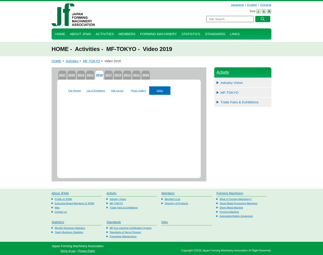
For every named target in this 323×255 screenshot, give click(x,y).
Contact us (61, 211)
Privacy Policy (86, 251)
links (165, 222)
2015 (118, 75)
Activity (222, 72)
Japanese (237, 4)
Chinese (265, 4)
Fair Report (74, 90)
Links (235, 34)
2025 (71, 75)
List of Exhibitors (96, 90)
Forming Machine (229, 211)
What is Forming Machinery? (235, 199)
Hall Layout (117, 90)
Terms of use (68, 251)
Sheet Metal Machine (231, 207)
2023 (81, 75)
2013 (127, 75)
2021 (90, 75)
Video (160, 90)
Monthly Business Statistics (70, 228)
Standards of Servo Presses (125, 232)
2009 (145, 75)
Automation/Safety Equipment (236, 216)
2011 (136, 75)
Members (127, 34)
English (252, 4)
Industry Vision (231, 83)
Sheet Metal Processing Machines (239, 203)
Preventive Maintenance (123, 236)
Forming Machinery (158, 34)
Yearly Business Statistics (69, 232)
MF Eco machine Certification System (131, 228)
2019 (99, 75)
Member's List (172, 199)
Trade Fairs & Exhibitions (239, 102)
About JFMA (80, 34)
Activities (105, 34)
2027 (62, 75)
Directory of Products (176, 203)
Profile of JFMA (63, 199)
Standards (215, 34)
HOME (60, 34)
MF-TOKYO (91, 61)
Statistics (190, 34)
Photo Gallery (138, 90)
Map (57, 207)
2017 (108, 75)
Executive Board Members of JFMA (74, 203)
